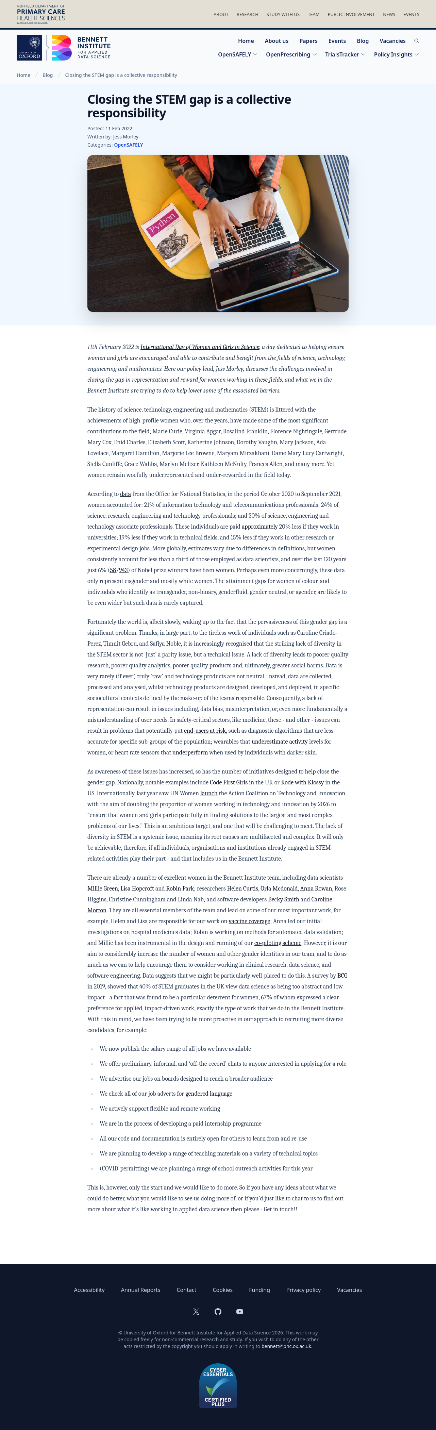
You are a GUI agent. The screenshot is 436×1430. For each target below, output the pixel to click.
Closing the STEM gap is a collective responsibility (121, 75)
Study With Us (283, 14)
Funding (259, 1290)
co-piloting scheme (277, 943)
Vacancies (393, 41)
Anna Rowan (316, 888)
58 (113, 570)
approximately (260, 526)
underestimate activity (280, 741)
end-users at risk (205, 730)
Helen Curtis (242, 888)
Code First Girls (229, 782)
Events (411, 14)
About (221, 14)
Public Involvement (351, 14)
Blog (363, 41)
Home (246, 41)
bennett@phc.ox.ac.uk (286, 1346)
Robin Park (180, 888)
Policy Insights (396, 54)
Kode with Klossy (302, 782)
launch (209, 793)
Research (247, 14)
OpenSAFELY (238, 54)
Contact (186, 1290)
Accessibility (89, 1290)
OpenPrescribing (291, 54)
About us (277, 41)
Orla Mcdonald (279, 888)
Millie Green (102, 888)
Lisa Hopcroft (137, 888)
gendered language (208, 1093)
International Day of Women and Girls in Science (199, 347)
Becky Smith (283, 899)
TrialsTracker (345, 54)
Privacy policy (303, 1290)
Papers (308, 41)
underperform (190, 752)
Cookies (223, 1290)
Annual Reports (141, 1290)
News (389, 14)
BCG (342, 975)
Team (314, 14)
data (125, 494)
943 (123, 570)
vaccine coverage (249, 921)
